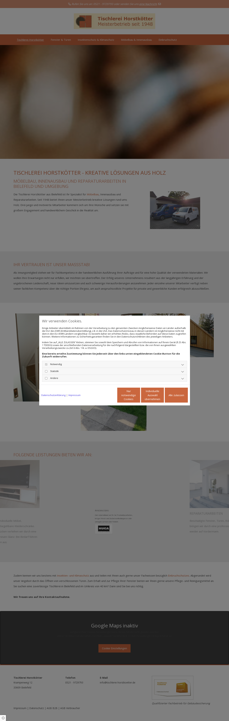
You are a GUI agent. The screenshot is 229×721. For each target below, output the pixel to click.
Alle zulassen (171, 395)
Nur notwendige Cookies (104, 395)
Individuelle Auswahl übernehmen (138, 395)
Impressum (74, 395)
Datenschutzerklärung (53, 395)
